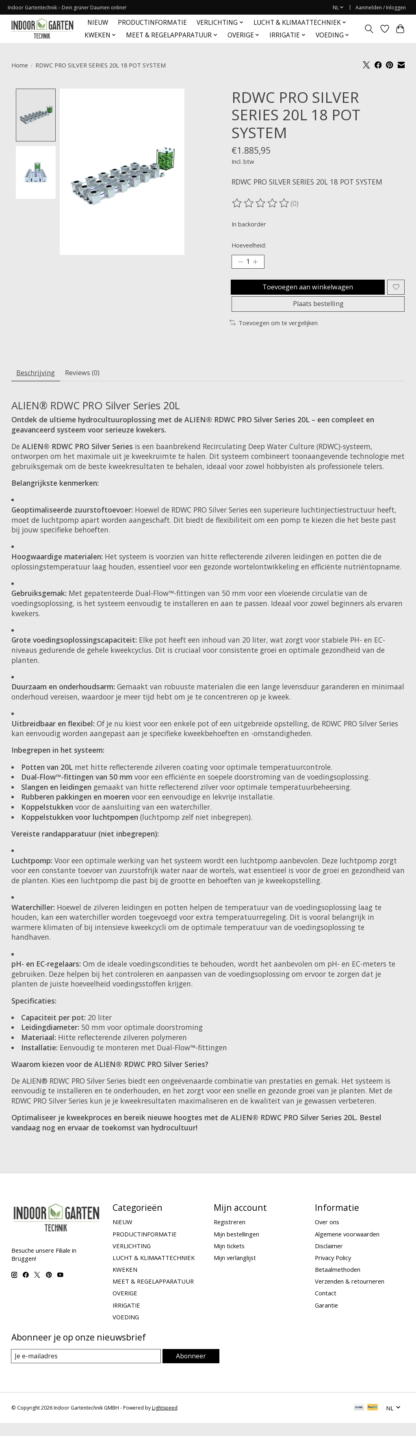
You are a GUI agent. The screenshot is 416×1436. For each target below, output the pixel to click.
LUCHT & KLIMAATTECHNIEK (154, 1270)
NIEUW (97, 22)
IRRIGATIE (126, 1317)
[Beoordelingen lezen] (261, 203)
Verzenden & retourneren (349, 1294)
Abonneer (191, 1368)
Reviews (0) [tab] (90, 384)
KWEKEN (125, 1282)
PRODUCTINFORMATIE (152, 22)
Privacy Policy (333, 1270)
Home (19, 65)
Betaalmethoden (337, 1282)
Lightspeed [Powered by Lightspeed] (165, 1420)
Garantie (326, 1317)
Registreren (229, 1234)
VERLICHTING (132, 1258)
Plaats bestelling (318, 312)
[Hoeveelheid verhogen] (258, 263)
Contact (325, 1305)
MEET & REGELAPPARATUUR (153, 1294)
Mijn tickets (229, 1258)
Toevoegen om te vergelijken (274, 332)
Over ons (327, 1234)
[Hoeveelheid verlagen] (240, 263)
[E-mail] (86, 1369)
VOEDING (126, 1329)
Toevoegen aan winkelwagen (306, 290)
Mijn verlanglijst (235, 1270)
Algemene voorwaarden (347, 1246)
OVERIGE (125, 1305)
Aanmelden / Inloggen (380, 7)
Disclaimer (329, 1258)
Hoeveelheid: (249, 245)
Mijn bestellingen (236, 1246)
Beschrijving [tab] (38, 384)
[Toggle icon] (369, 29)
